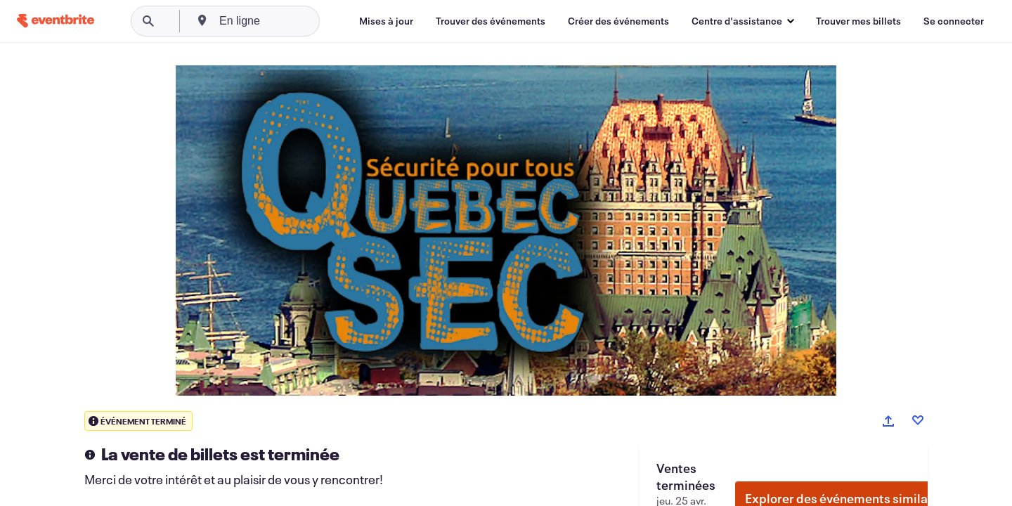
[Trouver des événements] (490, 21)
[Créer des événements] (618, 21)
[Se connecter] (953, 21)
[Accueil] (55, 21)
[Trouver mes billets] (858, 21)
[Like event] (918, 420)
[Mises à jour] (386, 21)
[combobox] (289, 21)
